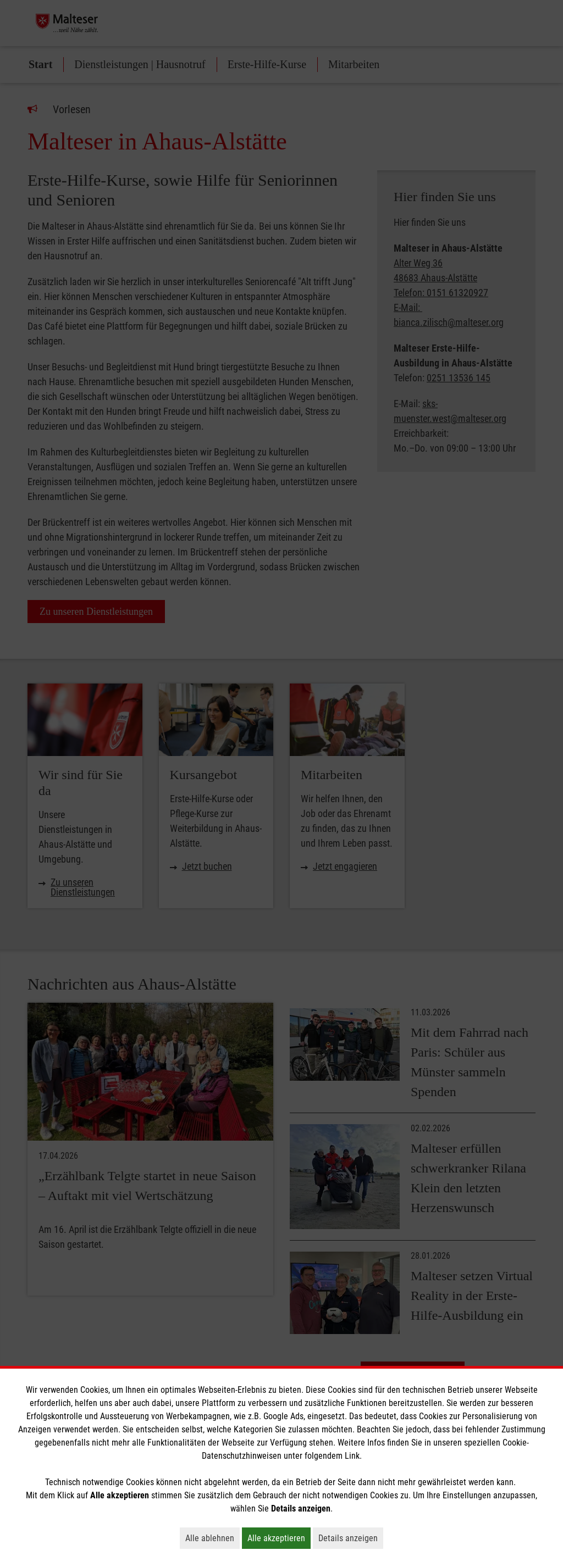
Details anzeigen (350, 1537)
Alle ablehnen (212, 1537)
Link (352, 1456)
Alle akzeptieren (279, 1537)
